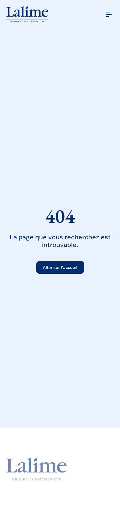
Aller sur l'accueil (60, 267)
